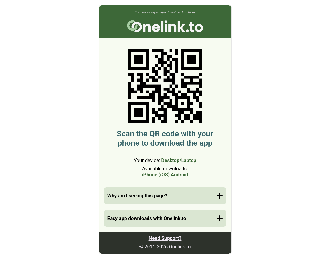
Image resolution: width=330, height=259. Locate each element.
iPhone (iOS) (156, 175)
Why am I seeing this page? (137, 196)
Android (179, 175)
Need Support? (165, 238)
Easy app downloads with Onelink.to (146, 218)
